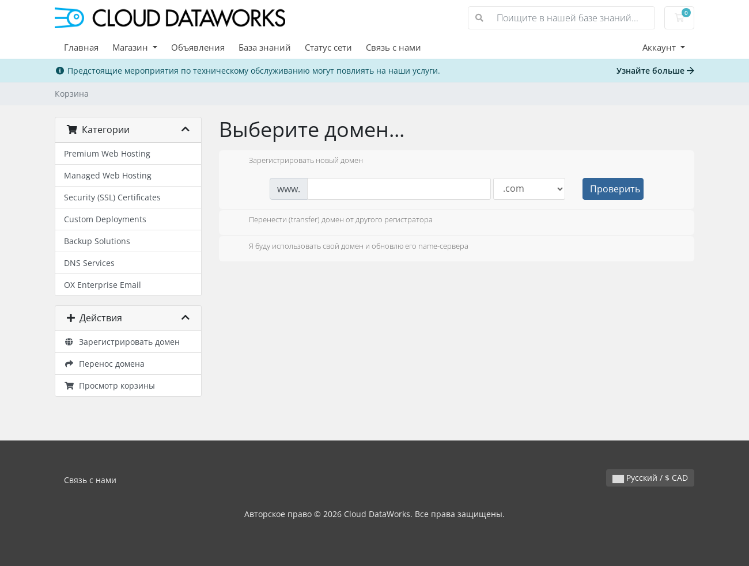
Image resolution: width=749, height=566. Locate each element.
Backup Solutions (97, 240)
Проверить (615, 189)
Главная (81, 47)
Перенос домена (104, 363)
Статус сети (328, 47)
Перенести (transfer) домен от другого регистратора (331, 220)
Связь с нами (393, 47)
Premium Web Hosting (107, 153)
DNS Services (89, 262)
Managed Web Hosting (108, 175)
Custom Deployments (105, 219)
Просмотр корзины (109, 385)
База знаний (265, 47)
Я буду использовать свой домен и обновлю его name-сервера (349, 247)
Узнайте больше (655, 70)
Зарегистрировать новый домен (296, 161)
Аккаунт (660, 47)
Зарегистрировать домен (122, 341)
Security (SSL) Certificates (112, 197)
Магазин (131, 47)
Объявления (198, 47)
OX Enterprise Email (102, 284)
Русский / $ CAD (650, 477)
